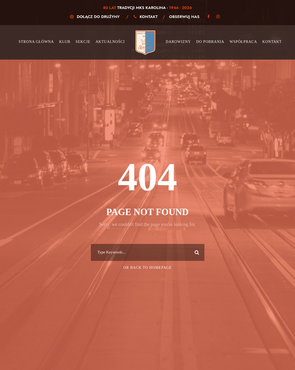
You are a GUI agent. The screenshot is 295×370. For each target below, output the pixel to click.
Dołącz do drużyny (98, 17)
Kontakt (149, 17)
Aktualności (110, 42)
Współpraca (243, 42)
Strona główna (36, 42)
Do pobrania (210, 42)
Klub (64, 42)
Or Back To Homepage (147, 268)
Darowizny (178, 42)
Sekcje (83, 42)
